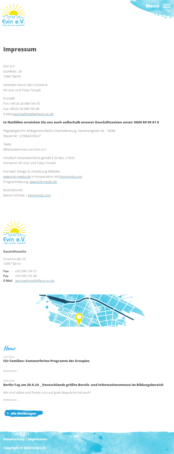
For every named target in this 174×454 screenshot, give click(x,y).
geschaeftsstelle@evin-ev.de (33, 114)
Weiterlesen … (11, 371)
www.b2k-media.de (43, 182)
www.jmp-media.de (17, 176)
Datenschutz (14, 439)
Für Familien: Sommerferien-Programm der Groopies (46, 361)
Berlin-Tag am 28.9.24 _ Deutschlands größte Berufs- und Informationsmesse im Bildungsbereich (83, 384)
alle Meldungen (23, 413)
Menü (153, 5)
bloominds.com (70, 176)
